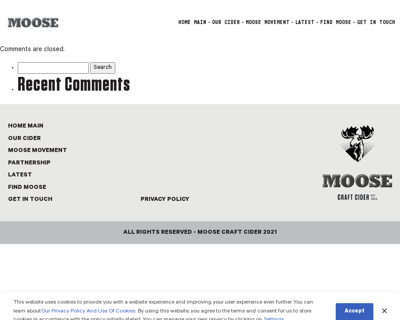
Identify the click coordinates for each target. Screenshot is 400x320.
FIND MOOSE (335, 22)
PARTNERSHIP (29, 163)
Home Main (192, 22)
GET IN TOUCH (376, 22)
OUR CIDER (226, 22)
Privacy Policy (165, 199)
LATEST (304, 22)
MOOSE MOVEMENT (268, 22)
